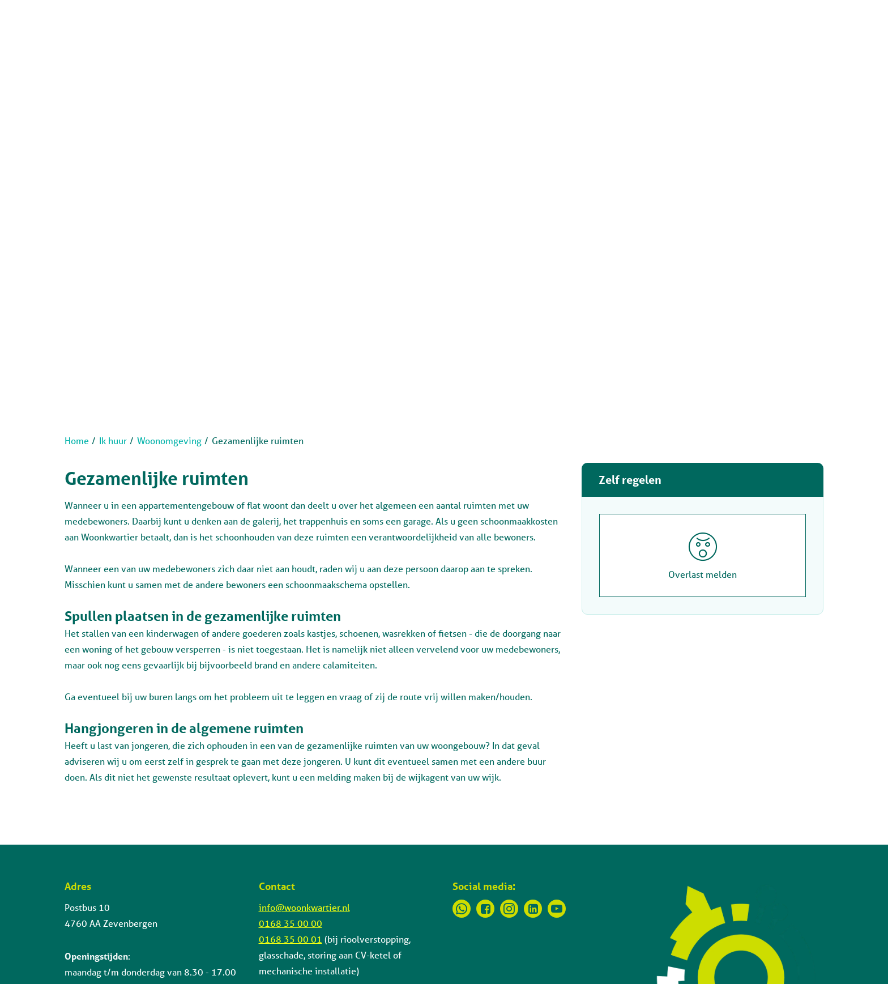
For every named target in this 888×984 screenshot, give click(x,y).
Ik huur (113, 440)
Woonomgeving (169, 440)
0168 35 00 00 (290, 923)
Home (77, 440)
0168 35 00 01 (290, 939)
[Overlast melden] (702, 555)
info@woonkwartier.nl (304, 907)
